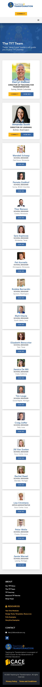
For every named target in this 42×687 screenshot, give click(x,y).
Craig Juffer (21, 422)
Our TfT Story (10, 586)
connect (21, 14)
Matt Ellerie (21, 316)
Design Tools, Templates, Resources (18, 614)
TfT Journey (9, 592)
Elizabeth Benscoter (21, 342)
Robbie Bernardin (21, 289)
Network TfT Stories (12, 596)
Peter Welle (21, 529)
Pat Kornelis (21, 262)
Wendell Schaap (21, 155)
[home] (19, 4)
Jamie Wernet (21, 556)
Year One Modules (12, 611)
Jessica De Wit (21, 369)
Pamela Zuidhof (21, 182)
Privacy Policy (11, 681)
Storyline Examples (12, 620)
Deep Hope (9, 599)
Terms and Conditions (28, 681)
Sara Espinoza (21, 235)
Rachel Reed (21, 476)
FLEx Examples (10, 617)
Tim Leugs (21, 396)
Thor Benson (21, 209)
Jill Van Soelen (21, 449)
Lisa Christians (21, 502)
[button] (38, 20)
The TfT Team (10, 589)
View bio (27, 94)
